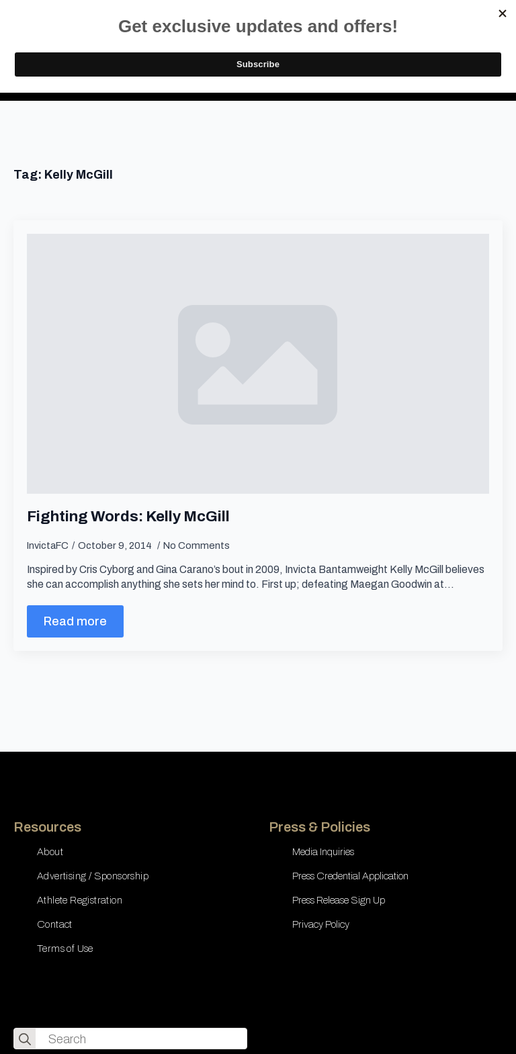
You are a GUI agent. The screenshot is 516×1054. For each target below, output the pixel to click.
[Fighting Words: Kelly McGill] (258, 364)
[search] (25, 1039)
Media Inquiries (323, 851)
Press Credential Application (350, 876)
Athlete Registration (79, 900)
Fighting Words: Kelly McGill (128, 516)
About (50, 851)
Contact (55, 924)
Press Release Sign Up (338, 900)
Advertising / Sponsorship (92, 876)
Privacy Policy (320, 924)
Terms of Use (65, 948)
